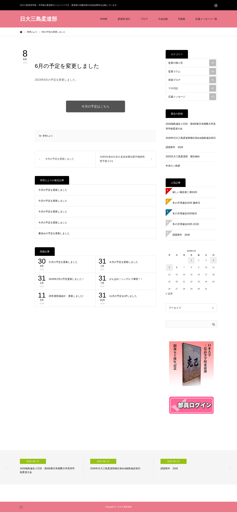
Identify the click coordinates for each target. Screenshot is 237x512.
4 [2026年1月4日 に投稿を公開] (213, 260)
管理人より (47, 52)
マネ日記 (192, 88)
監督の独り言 (192, 62)
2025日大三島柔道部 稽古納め (183, 156)
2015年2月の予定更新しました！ (66, 279)
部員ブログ (192, 79)
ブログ (144, 19)
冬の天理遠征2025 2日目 (186, 224)
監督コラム (192, 71)
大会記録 (163, 19)
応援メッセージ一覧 (206, 19)
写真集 (181, 19)
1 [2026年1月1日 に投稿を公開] (191, 260)
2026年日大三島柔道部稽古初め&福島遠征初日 (191, 137)
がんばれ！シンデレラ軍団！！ (126, 279)
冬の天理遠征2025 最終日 (186, 202)
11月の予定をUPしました (123, 296)
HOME (103, 19)
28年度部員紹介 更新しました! (66, 296)
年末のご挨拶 (173, 165)
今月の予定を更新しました (52, 190)
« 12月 (169, 293)
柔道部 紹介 (124, 19)
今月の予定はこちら (95, 106)
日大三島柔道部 (38, 19)
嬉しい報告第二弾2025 (185, 192)
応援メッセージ (192, 96)
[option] (51, 467)
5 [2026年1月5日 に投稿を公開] (169, 267)
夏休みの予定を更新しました (54, 233)
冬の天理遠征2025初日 (185, 213)
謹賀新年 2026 (174, 147)
